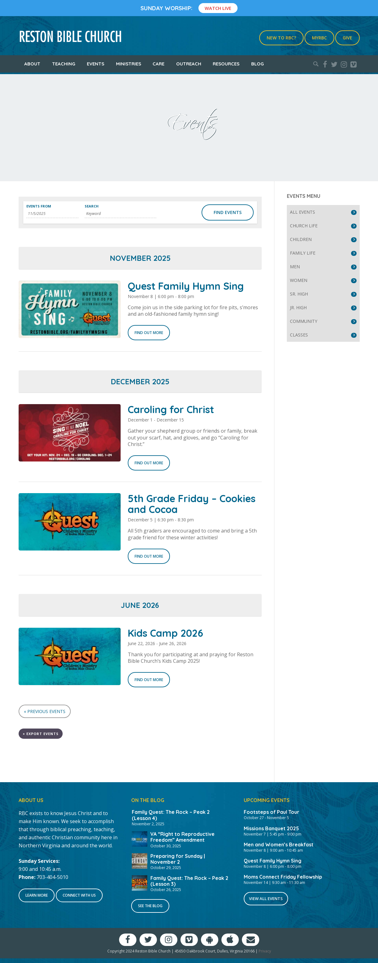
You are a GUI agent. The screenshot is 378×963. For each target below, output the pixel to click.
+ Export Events (41, 733)
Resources (226, 64)
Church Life (304, 226)
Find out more (149, 332)
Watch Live (218, 8)
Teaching (63, 64)
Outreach (188, 64)
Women (298, 280)
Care (158, 64)
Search (92, 206)
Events (95, 64)
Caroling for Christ (171, 409)
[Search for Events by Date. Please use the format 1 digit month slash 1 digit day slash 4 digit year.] (52, 213)
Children (301, 239)
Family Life (302, 253)
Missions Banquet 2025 (271, 828)
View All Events (266, 898)
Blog (257, 64)
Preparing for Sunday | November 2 (177, 859)
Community (303, 321)
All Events (302, 212)
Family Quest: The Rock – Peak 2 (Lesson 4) (171, 815)
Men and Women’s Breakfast (279, 844)
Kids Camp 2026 (165, 633)
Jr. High (298, 307)
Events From (38, 206)
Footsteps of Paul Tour (271, 812)
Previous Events (44, 711)
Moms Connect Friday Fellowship (283, 877)
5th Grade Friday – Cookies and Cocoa (192, 503)
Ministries (128, 64)
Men (295, 267)
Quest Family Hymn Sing (186, 286)
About (32, 64)
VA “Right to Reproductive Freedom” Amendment (182, 837)
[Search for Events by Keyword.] (120, 213)
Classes (299, 335)
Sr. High (299, 294)
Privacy (265, 951)
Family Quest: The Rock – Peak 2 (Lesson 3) (189, 881)
